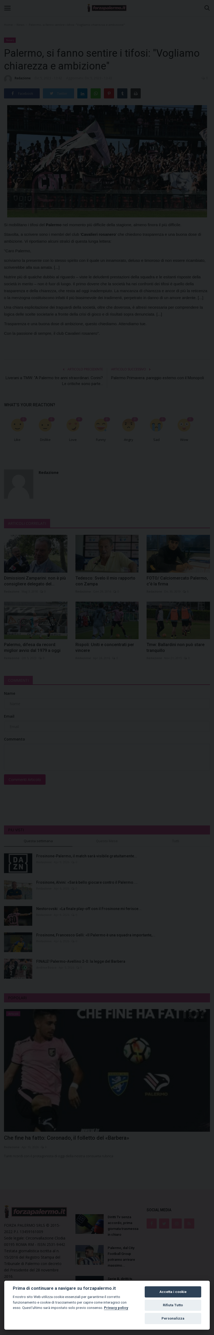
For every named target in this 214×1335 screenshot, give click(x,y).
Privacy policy (116, 1307)
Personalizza (172, 1318)
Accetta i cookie (173, 1292)
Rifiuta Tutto (173, 1305)
